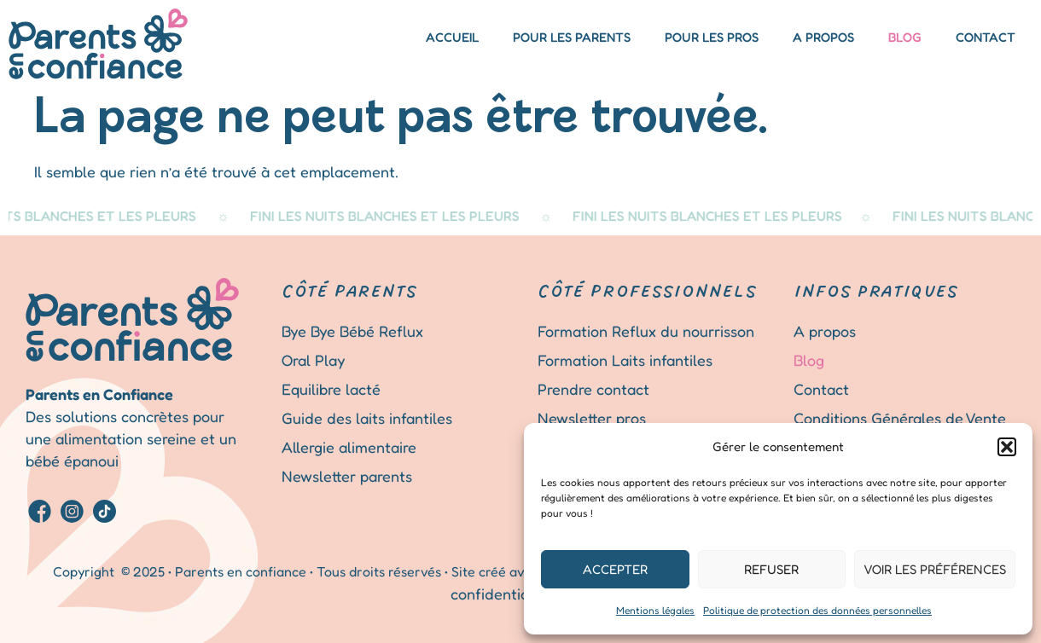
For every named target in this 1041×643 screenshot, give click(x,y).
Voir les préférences (935, 569)
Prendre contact (593, 388)
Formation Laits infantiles (625, 359)
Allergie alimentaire (349, 446)
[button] (1006, 446)
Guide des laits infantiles (367, 417)
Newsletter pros (592, 417)
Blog (905, 37)
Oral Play (313, 359)
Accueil (452, 37)
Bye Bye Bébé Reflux (352, 331)
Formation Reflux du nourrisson (646, 331)
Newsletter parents (347, 475)
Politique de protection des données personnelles (817, 610)
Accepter (615, 569)
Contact (985, 37)
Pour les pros (712, 37)
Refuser (771, 569)
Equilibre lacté (331, 388)
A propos (823, 37)
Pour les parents (572, 37)
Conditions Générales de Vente (900, 417)
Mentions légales (655, 610)
